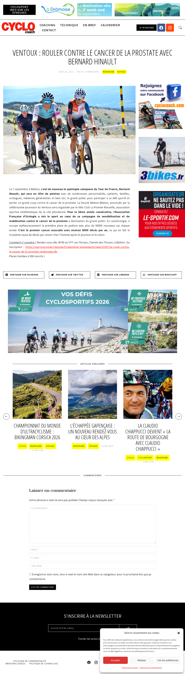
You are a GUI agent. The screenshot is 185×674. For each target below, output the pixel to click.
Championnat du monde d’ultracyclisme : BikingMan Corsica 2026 (37, 431)
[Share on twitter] (69, 274)
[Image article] (37, 394)
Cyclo (22, 446)
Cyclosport (145, 457)
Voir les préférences (168, 660)
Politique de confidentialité (151, 667)
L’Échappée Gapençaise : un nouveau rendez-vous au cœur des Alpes (92, 431)
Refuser (142, 660)
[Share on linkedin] (115, 274)
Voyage (121, 71)
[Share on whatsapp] (161, 274)
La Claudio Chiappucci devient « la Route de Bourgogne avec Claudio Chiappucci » (147, 437)
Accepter (115, 660)
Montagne (108, 71)
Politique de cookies (130, 667)
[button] (178, 633)
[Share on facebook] (23, 274)
